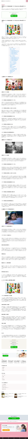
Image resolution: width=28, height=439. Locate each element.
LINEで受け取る (14, 418)
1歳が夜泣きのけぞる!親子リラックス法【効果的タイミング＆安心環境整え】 (11, 375)
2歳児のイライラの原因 (12, 63)
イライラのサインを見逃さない (13, 77)
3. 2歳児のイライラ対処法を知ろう (13, 75)
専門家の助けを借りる (12, 81)
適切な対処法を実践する (12, 78)
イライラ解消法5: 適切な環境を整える (13, 74)
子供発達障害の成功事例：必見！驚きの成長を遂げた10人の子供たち (4, 375)
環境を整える (11, 79)
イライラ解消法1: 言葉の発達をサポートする (14, 64)
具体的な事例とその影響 (12, 84)
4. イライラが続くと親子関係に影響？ (13, 82)
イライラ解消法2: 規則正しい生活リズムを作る (14, 65)
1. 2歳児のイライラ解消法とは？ (13, 62)
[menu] (27, 1)
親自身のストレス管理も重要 (13, 80)
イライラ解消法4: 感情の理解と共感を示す (14, 73)
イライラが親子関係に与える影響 (13, 83)
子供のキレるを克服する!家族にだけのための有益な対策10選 (17, 375)
